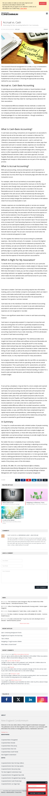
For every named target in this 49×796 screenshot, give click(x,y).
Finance (46, 31)
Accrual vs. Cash (15, 675)
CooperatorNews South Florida (9, 753)
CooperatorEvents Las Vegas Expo (10, 786)
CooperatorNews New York (8, 750)
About (3, 717)
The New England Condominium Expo (11, 774)
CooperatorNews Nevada (8, 744)
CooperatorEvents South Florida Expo (11, 783)
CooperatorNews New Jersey (9, 747)
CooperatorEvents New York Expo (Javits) (12, 768)
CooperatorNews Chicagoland (9, 741)
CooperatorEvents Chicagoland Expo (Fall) (12, 777)
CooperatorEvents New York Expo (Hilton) (12, 765)
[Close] (42, 3)
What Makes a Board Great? (8, 646)
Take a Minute (5, 640)
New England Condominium (8, 756)
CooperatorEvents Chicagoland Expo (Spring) (13, 780)
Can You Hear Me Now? (13, 662)
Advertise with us (10, 794)
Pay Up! (12, 669)
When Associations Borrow (21, 656)
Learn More (23, 8)
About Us (3, 794)
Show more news (24, 625)
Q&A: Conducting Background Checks (11, 634)
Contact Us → (5, 734)
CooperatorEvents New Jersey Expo (10, 771)
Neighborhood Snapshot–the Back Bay (11, 637)
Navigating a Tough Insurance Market (11, 643)
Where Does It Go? (16, 682)
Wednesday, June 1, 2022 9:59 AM (28, 537)
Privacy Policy (18, 794)
